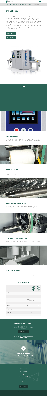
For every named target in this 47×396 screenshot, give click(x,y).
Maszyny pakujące (16, 4)
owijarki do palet (23, 378)
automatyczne (29, 4)
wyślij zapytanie (23, 386)
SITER (25, 394)
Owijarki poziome (23, 4)
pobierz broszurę (10, 33)
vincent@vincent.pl (24, 371)
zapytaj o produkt (10, 37)
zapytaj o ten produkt (23, 331)
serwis (23, 381)
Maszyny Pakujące (23, 337)
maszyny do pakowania (23, 376)
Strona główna (8, 4)
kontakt (23, 383)
